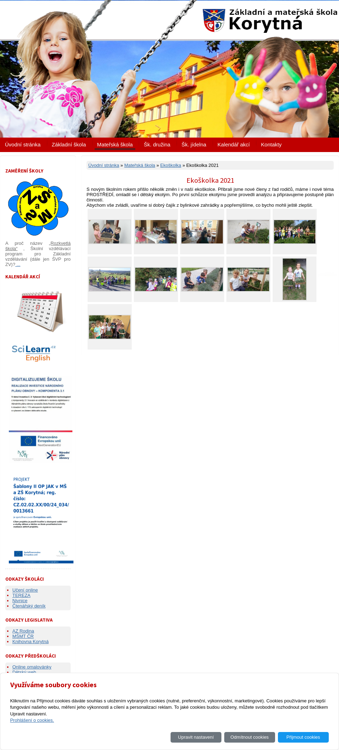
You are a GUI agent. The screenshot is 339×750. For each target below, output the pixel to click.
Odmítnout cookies (249, 737)
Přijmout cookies (303, 737)
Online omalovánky (32, 667)
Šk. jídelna (194, 144)
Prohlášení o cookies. (32, 720)
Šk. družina (157, 144)
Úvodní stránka (23, 144)
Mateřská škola (115, 144)
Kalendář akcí (234, 144)
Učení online (25, 590)
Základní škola (69, 144)
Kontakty (271, 144)
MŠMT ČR (23, 636)
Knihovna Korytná (30, 641)
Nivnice (20, 600)
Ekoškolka (170, 165)
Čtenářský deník (29, 606)
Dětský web (24, 672)
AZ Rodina (23, 631)
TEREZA (21, 595)
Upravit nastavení (196, 737)
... (17, 264)
